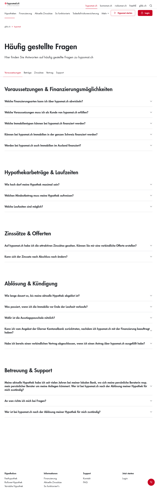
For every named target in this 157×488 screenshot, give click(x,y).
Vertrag (49, 72)
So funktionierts (62, 13)
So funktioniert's (51, 486)
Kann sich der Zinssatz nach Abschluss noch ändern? (36, 256)
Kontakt (86, 478)
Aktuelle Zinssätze (43, 13)
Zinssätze (38, 72)
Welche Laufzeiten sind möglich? (24, 206)
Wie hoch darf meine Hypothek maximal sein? (32, 184)
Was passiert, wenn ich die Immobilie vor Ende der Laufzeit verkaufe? (46, 307)
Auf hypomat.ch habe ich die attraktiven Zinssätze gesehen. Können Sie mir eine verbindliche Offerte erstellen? (71, 245)
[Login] (145, 13)
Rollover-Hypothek (13, 482)
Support (60, 72)
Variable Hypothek (14, 486)
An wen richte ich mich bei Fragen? (25, 401)
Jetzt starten (128, 473)
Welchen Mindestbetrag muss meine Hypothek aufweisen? (39, 195)
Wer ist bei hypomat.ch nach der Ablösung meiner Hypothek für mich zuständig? (52, 412)
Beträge (27, 72)
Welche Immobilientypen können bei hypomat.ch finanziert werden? (45, 123)
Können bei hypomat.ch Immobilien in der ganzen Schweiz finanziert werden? (51, 134)
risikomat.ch (121, 5)
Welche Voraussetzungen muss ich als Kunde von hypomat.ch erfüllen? (46, 112)
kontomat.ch (106, 5)
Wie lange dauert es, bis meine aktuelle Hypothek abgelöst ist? (42, 295)
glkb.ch (143, 5)
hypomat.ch (91, 5)
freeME (132, 5)
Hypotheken (10, 13)
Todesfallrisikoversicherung (86, 13)
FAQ (85, 482)
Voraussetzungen (13, 72)
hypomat (17, 26)
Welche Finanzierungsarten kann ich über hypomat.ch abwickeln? (44, 101)
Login (125, 478)
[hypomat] (12, 4)
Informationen (51, 473)
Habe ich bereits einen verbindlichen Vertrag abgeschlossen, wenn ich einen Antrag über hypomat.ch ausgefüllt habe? (75, 343)
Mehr (104, 13)
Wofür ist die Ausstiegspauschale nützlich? (30, 318)
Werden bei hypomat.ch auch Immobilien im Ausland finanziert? (43, 145)
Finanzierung (25, 13)
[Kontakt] (151, 482)
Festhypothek (11, 478)
